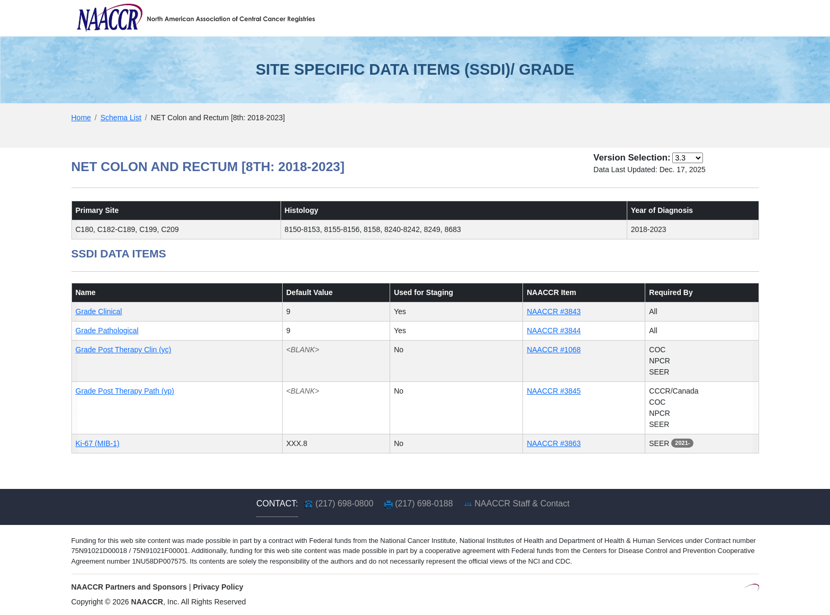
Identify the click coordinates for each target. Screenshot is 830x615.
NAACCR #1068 (554, 349)
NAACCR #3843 (554, 311)
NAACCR (147, 602)
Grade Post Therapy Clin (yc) (124, 349)
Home (81, 117)
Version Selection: (631, 158)
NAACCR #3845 (554, 391)
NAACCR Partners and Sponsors (129, 587)
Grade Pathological (107, 330)
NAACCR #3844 (554, 330)
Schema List (121, 117)
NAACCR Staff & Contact (522, 503)
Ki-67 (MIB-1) (98, 443)
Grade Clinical (99, 311)
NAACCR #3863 (554, 443)
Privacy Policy (218, 587)
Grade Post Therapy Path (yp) (125, 391)
